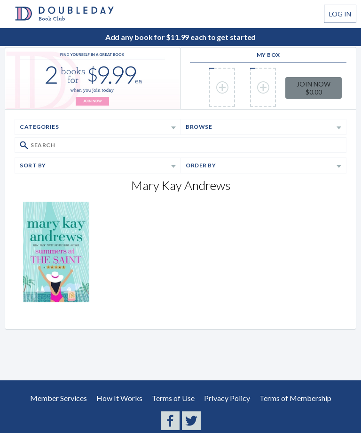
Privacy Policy (227, 398)
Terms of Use (173, 398)
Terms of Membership (295, 398)
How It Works (119, 398)
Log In (340, 14)
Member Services (58, 398)
